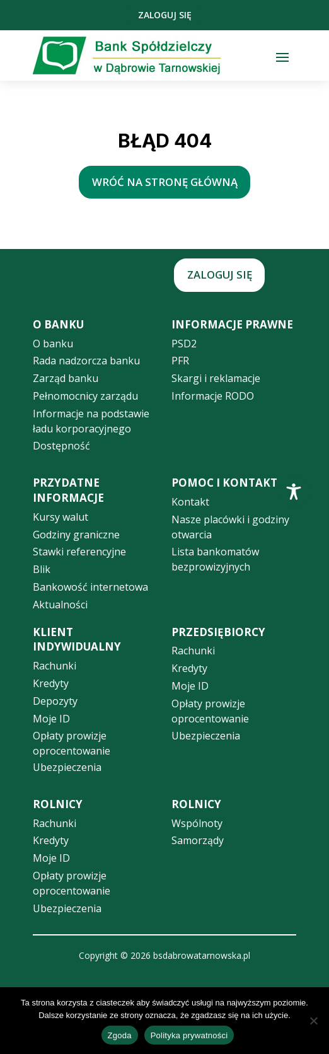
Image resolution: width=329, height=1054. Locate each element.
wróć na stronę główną (165, 182)
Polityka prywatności (189, 1035)
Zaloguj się (165, 15)
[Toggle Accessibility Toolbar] (293, 491)
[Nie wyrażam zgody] (313, 1020)
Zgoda (120, 1035)
